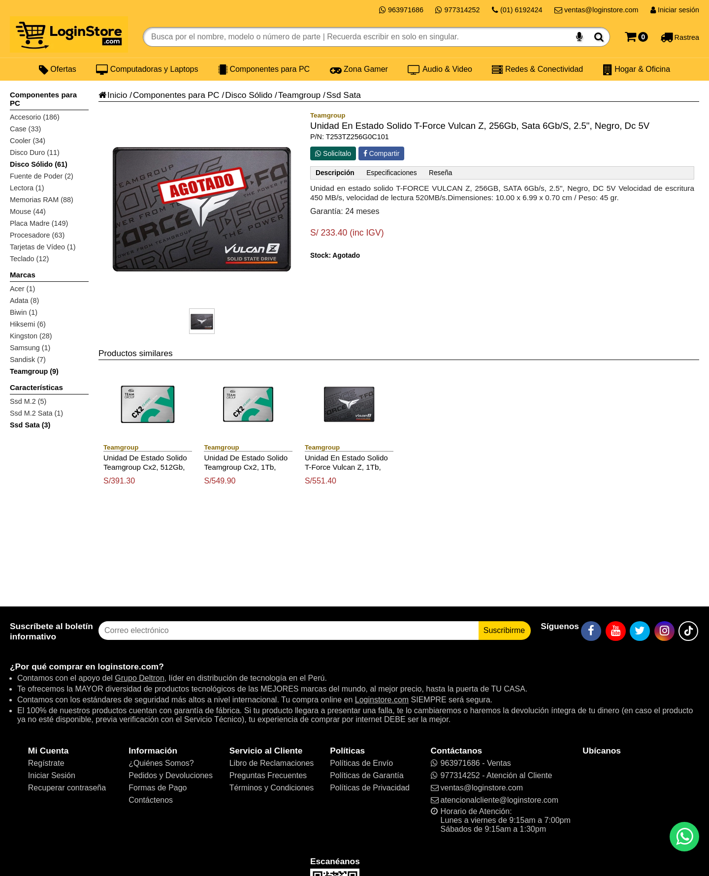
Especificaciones (391, 173)
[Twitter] (640, 631)
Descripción (335, 173)
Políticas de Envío (361, 763)
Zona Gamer (359, 69)
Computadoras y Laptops (147, 69)
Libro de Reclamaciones (271, 763)
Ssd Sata (343, 95)
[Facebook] (591, 631)
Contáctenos (151, 800)
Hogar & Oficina (636, 69)
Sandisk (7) (28, 359)
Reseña (440, 173)
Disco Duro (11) (35, 152)
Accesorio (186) (35, 117)
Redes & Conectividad (537, 69)
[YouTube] (616, 631)
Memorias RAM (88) (41, 200)
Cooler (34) (27, 141)
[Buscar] (599, 37)
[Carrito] (636, 37)
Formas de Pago (158, 788)
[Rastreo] (679, 36)
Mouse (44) (28, 211)
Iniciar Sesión (51, 775)
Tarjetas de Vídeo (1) (43, 247)
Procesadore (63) (37, 235)
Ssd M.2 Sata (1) (36, 413)
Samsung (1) (30, 348)
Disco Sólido (248, 95)
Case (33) (25, 129)
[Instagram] (664, 631)
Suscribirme (504, 630)
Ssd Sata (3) (30, 425)
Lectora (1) (27, 188)
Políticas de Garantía (366, 775)
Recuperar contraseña (67, 788)
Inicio (112, 95)
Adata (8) (24, 300)
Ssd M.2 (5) (28, 401)
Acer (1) (22, 289)
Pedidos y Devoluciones (171, 775)
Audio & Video (440, 69)
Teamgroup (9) (34, 371)
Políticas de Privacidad (370, 788)
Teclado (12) (29, 259)
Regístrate (46, 763)
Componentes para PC (264, 69)
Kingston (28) (31, 336)
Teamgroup (299, 95)
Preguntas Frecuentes (268, 775)
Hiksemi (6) (28, 324)
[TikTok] (688, 631)
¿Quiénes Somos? (161, 763)
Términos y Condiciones (271, 788)
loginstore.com (128, 666)
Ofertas (57, 69)
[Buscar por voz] (579, 37)
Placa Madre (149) (39, 223)
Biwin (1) (23, 312)
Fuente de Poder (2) (41, 176)
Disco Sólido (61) (38, 164)
